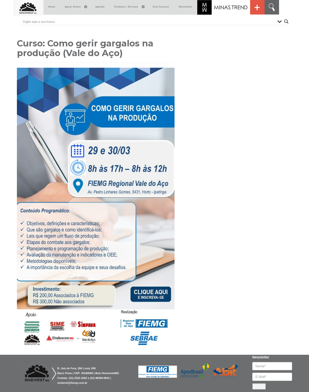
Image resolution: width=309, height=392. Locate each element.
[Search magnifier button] (286, 21)
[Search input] (149, 21)
